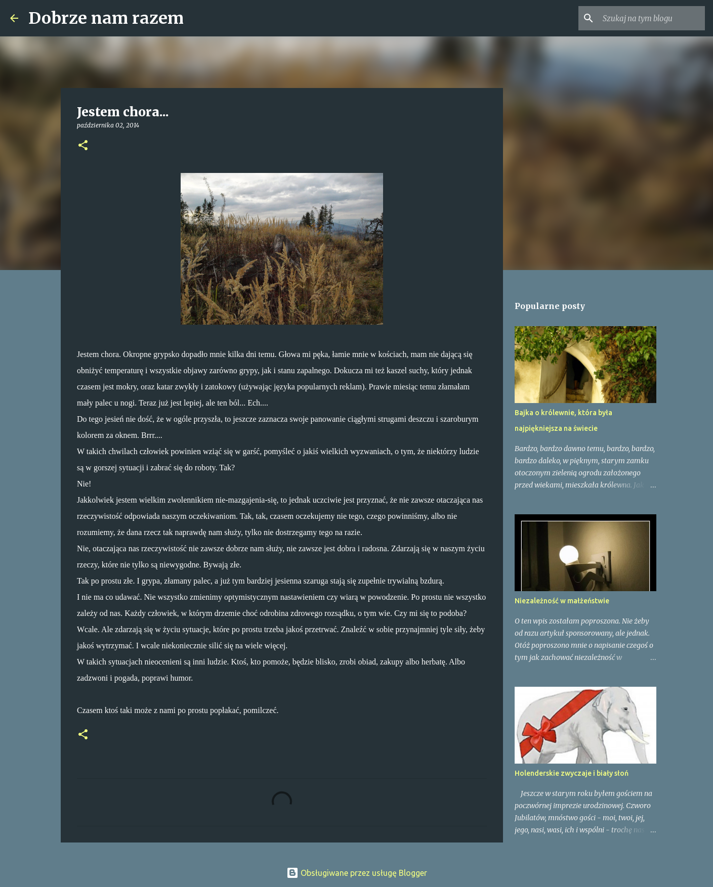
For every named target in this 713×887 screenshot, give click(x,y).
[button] (83, 146)
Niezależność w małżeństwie (562, 601)
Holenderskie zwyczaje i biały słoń (571, 773)
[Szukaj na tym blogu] (652, 18)
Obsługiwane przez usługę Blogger (356, 872)
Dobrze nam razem (106, 18)
